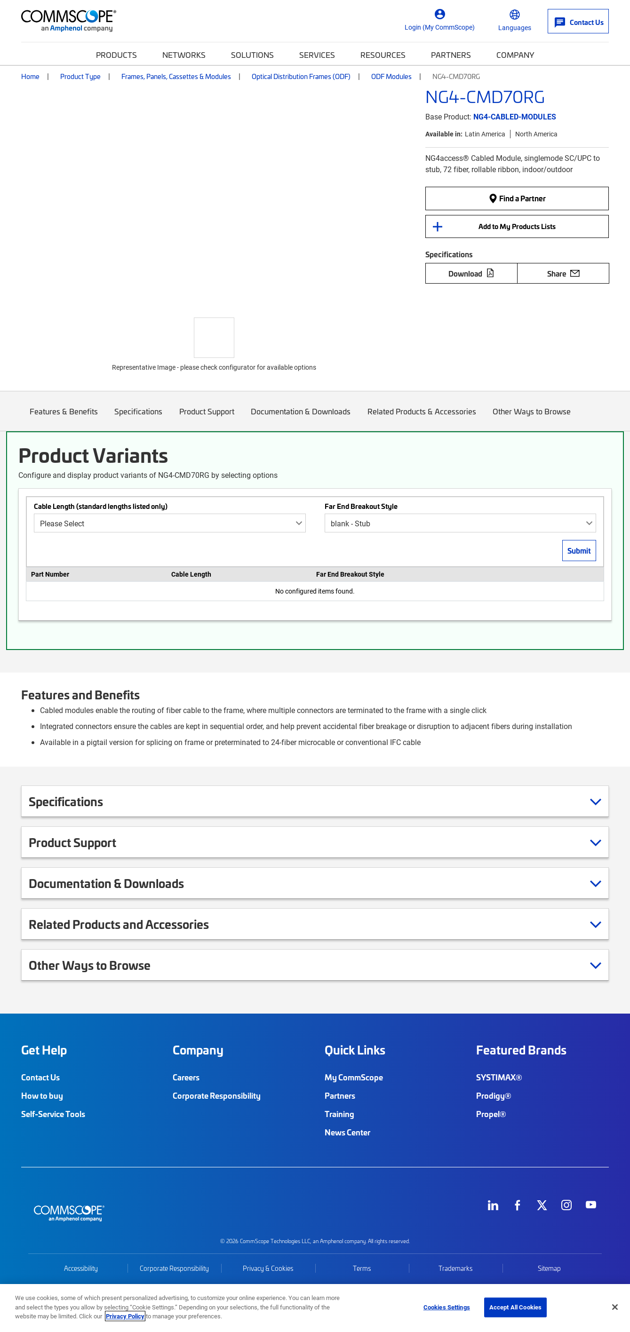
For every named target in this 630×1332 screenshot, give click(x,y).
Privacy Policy (125, 1316)
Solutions (252, 54)
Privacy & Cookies (268, 1268)
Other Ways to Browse (532, 418)
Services (317, 54)
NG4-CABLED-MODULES (514, 116)
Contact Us (40, 1077)
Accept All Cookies (515, 1307)
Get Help (44, 1049)
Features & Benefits (63, 418)
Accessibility (81, 1268)
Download (471, 273)
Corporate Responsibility (217, 1095)
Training (339, 1113)
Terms (362, 1268)
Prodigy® (493, 1095)
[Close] (615, 1307)
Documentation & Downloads (301, 418)
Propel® (491, 1113)
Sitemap (549, 1268)
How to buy (42, 1095)
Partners (451, 54)
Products (116, 54)
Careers (186, 1077)
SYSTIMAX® (499, 1077)
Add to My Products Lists (517, 226)
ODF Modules (391, 76)
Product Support (207, 418)
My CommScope (354, 1077)
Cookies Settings (446, 1307)
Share (563, 273)
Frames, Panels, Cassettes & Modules (176, 76)
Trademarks (455, 1268)
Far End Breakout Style (361, 506)
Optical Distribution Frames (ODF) (301, 76)
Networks (184, 54)
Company (515, 54)
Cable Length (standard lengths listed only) (100, 506)
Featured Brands (521, 1049)
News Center (347, 1132)
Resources (383, 54)
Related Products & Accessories (422, 418)
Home (30, 76)
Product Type (80, 76)
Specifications (138, 418)
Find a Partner (517, 198)
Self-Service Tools (53, 1113)
